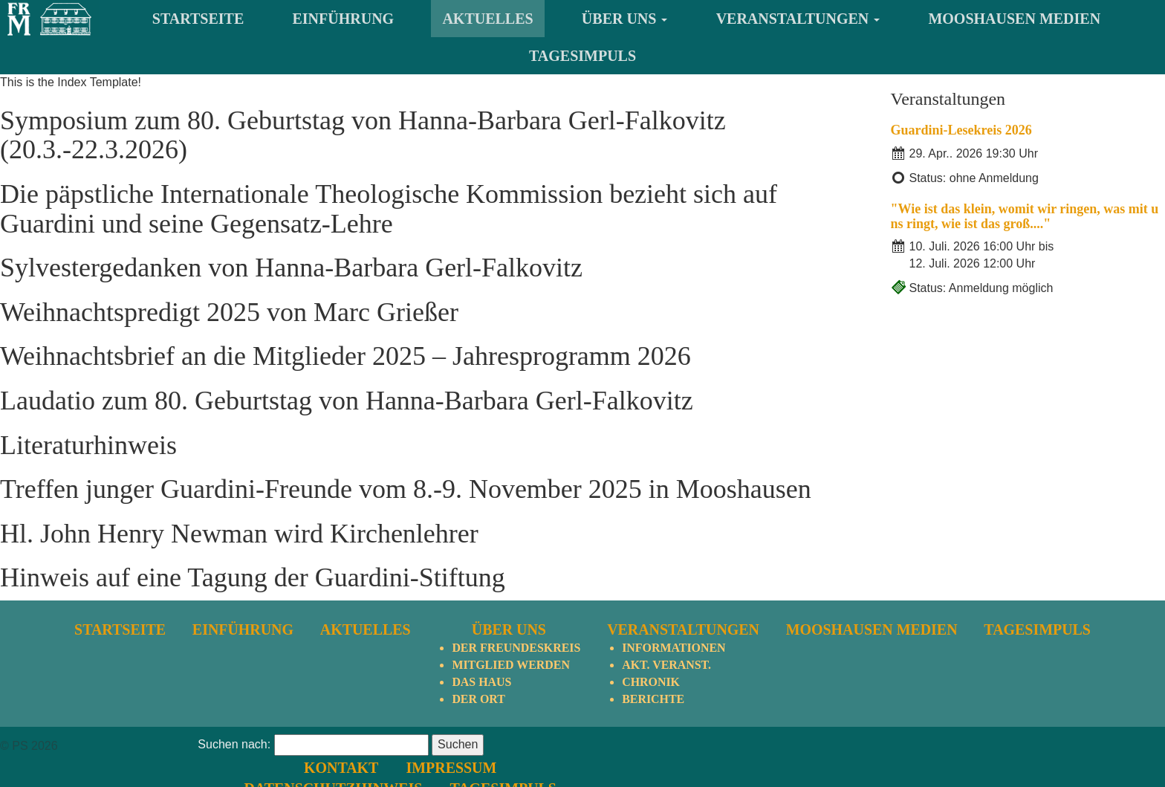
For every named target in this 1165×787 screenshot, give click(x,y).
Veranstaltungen (798, 18)
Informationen (674, 648)
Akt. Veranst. (666, 664)
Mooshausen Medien (1014, 18)
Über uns (625, 18)
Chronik (651, 682)
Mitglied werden (511, 664)
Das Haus (481, 682)
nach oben (1129, 745)
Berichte (653, 699)
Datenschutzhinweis (708, 765)
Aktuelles (487, 18)
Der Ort (478, 699)
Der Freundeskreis (516, 648)
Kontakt (716, 744)
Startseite (198, 18)
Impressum (825, 744)
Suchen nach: (234, 766)
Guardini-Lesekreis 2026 (961, 130)
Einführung (344, 18)
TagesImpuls (582, 56)
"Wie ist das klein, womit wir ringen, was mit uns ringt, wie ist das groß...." (1025, 216)
